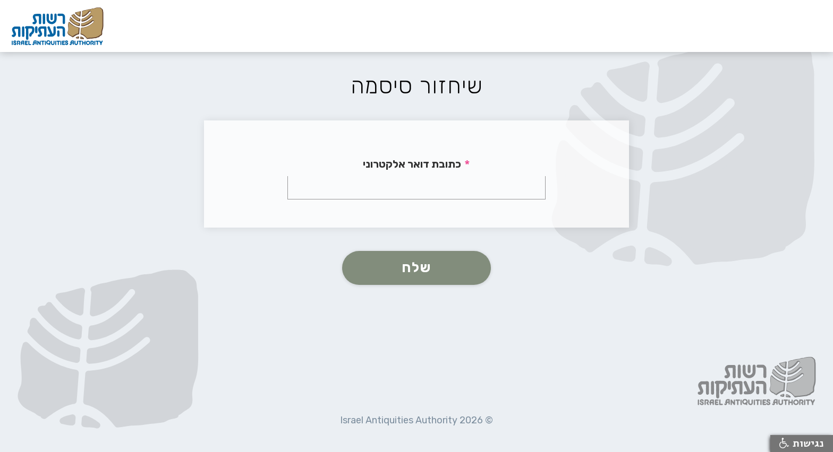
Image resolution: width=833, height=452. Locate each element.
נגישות (801, 443)
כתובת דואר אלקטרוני (412, 164)
